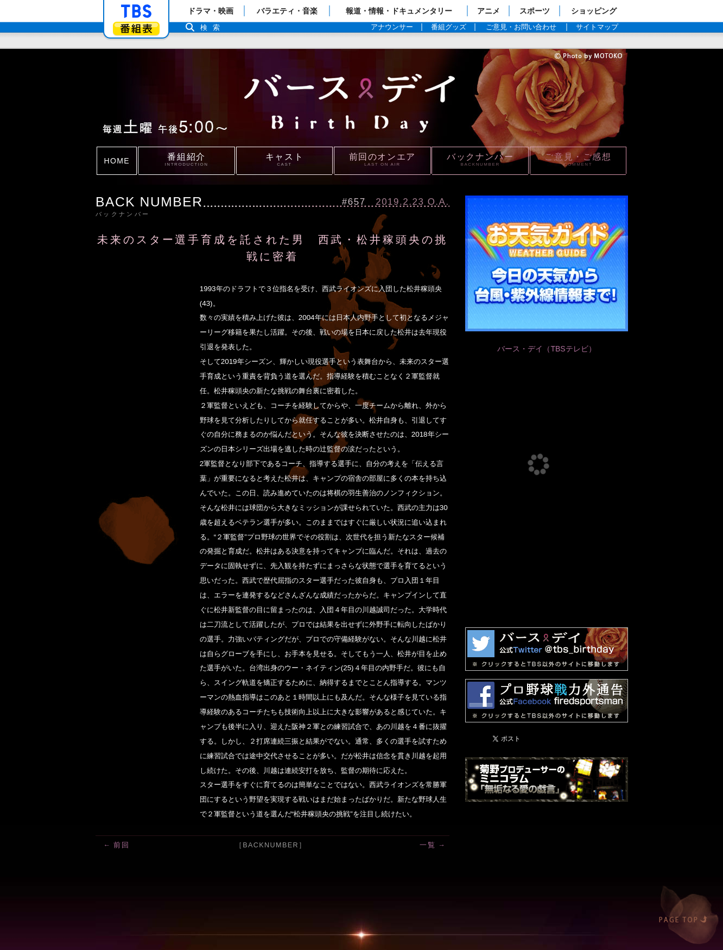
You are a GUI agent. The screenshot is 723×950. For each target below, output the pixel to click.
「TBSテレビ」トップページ (136, 11)
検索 (212, 27)
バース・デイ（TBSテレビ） (546, 348)
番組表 (136, 28)
